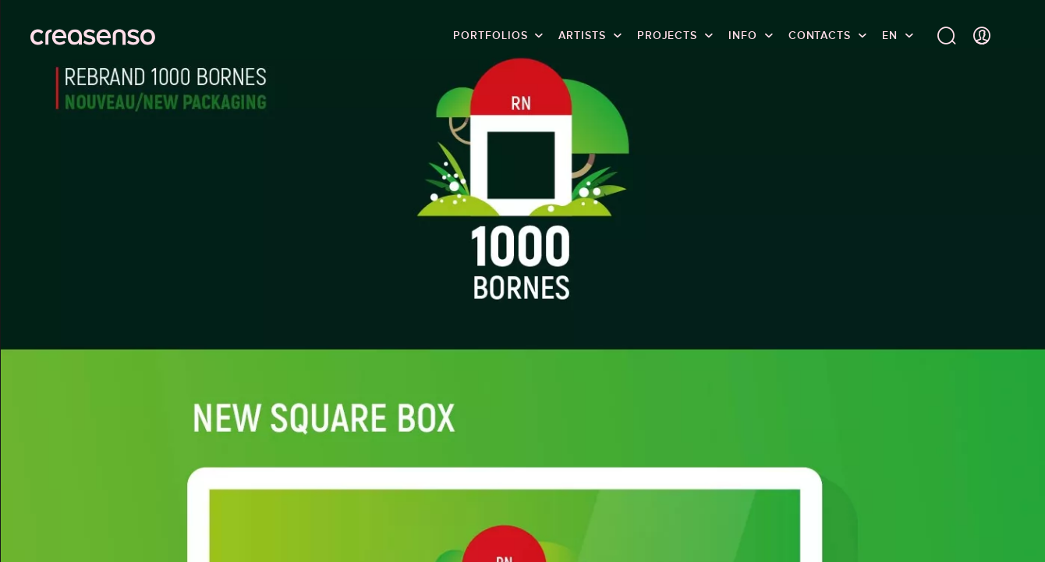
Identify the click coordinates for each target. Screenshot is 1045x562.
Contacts (819, 35)
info (742, 35)
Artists (581, 35)
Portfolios (490, 35)
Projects (667, 35)
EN (890, 35)
